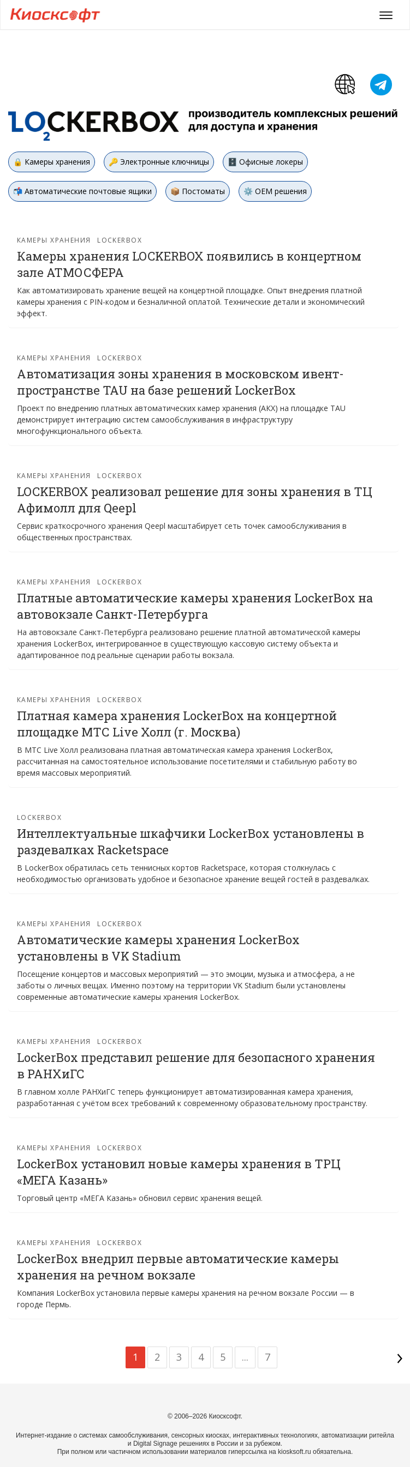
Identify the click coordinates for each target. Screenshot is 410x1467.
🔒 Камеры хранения (51, 161)
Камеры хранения (54, 240)
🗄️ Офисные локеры (265, 161)
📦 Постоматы (197, 191)
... (245, 1356)
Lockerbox (119, 240)
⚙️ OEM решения (275, 191)
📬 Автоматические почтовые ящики (82, 191)
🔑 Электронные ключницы (159, 161)
